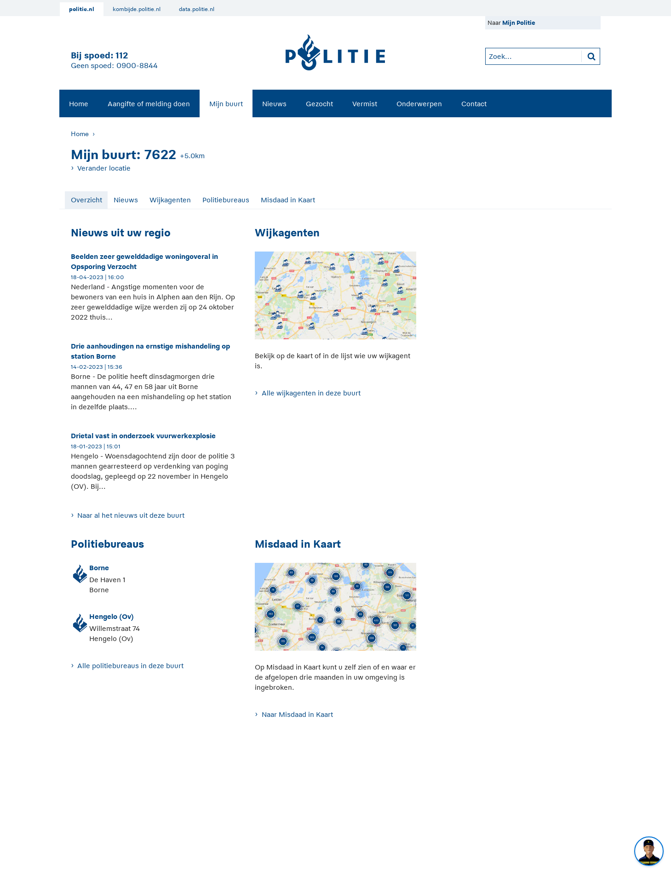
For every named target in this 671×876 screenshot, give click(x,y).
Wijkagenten (170, 199)
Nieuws (274, 103)
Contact (474, 103)
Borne (99, 567)
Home (78, 103)
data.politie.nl (196, 9)
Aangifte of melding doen (149, 103)
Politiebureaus (225, 199)
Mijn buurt (226, 103)
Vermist (364, 103)
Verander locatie (104, 168)
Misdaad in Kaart (288, 199)
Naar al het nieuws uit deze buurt (130, 515)
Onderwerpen (419, 103)
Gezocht (319, 103)
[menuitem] (78, 103)
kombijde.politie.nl (137, 9)
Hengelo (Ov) (111, 616)
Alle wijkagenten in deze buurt (311, 393)
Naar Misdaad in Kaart (297, 714)
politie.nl (81, 9)
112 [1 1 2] (121, 55)
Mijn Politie (518, 23)
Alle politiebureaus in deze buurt (130, 665)
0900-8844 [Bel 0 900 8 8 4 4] (137, 65)
